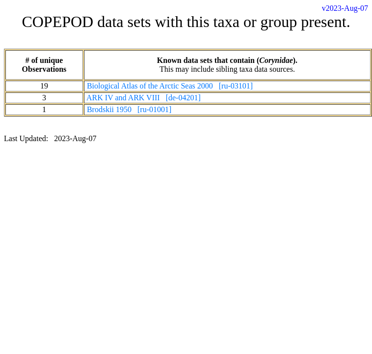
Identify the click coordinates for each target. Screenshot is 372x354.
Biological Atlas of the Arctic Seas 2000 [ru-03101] (170, 86)
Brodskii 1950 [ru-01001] (129, 109)
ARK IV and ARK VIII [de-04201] (143, 97)
